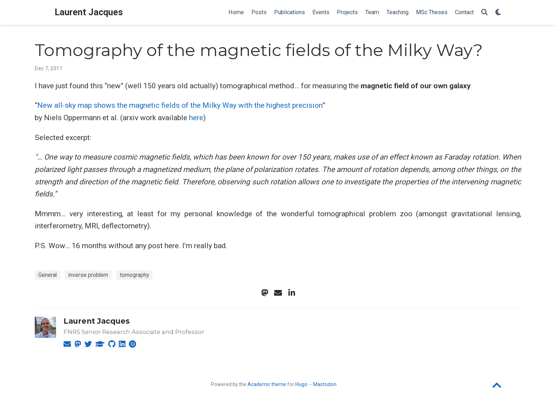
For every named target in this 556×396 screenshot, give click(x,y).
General (47, 275)
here (196, 117)
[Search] (484, 13)
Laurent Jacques (89, 12)
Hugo (301, 384)
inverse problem (88, 275)
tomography (134, 275)
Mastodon (325, 384)
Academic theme (267, 384)
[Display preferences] (498, 13)
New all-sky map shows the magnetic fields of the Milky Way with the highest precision (179, 105)
